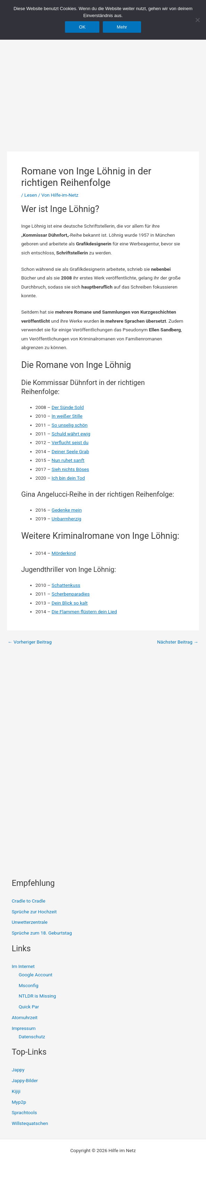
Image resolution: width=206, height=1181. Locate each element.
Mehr (122, 27)
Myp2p (19, 1102)
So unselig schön (70, 425)
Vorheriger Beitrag (30, 642)
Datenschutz (32, 1036)
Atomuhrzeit (25, 1017)
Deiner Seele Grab (70, 451)
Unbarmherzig (66, 518)
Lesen (30, 195)
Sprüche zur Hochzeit (34, 911)
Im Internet (23, 966)
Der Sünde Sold (68, 407)
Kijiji (16, 1091)
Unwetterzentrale (30, 922)
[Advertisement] (103, 80)
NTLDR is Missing (37, 996)
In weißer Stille (67, 416)
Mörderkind (64, 553)
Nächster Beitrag (177, 642)
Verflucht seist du (70, 442)
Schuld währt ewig (71, 433)
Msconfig (29, 985)
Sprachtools (24, 1112)
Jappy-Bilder (25, 1080)
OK (82, 27)
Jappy (18, 1069)
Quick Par (29, 1006)
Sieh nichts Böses (70, 469)
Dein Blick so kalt (70, 603)
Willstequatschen (30, 1123)
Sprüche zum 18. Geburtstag (42, 933)
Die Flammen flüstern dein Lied (84, 611)
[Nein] (197, 19)
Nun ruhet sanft (68, 460)
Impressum (24, 1028)
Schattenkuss (66, 585)
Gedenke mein (67, 510)
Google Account (35, 974)
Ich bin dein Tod (68, 478)
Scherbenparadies (71, 594)
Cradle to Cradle (29, 901)
